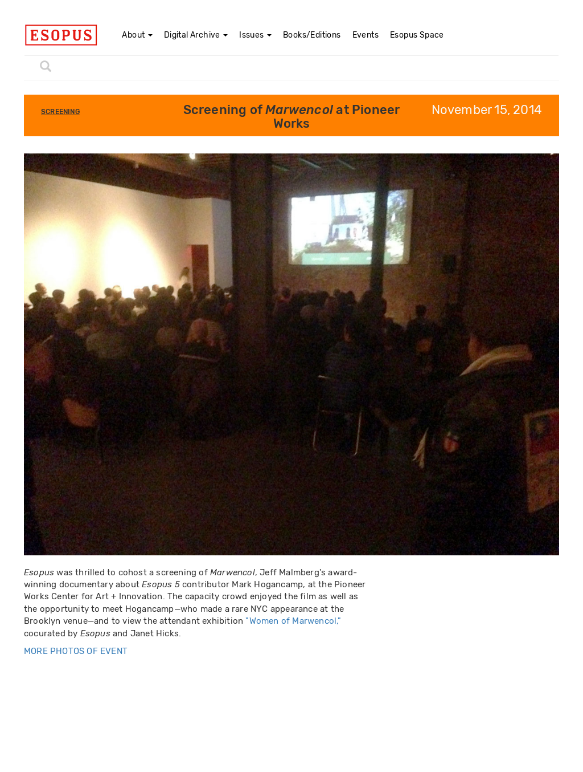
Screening (60, 112)
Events (365, 35)
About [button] (137, 35)
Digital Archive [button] (196, 35)
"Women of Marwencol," (293, 621)
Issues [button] (255, 35)
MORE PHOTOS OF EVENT (76, 651)
